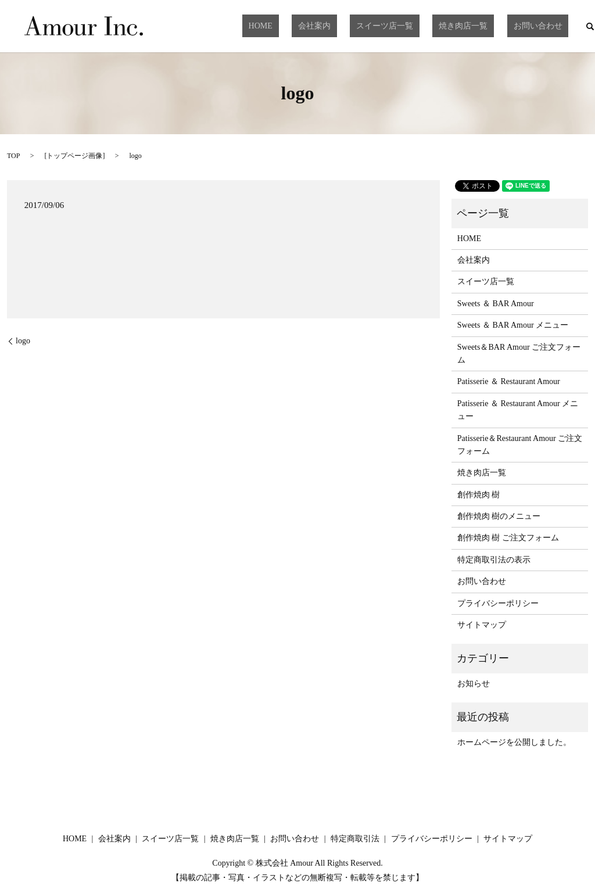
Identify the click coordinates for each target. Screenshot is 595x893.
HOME (317, 25)
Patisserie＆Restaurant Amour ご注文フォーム (519, 445)
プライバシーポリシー (498, 603)
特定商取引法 (355, 838)
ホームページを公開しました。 (514, 742)
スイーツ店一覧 (416, 25)
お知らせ (473, 683)
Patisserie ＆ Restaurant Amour (508, 381)
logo (23, 340)
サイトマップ (481, 625)
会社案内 (358, 25)
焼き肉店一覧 (482, 25)
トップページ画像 (74, 156)
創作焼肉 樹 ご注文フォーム (508, 537)
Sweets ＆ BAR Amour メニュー (512, 325)
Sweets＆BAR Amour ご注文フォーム (518, 353)
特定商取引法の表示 (494, 559)
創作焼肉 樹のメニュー (499, 516)
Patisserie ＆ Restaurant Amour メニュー (517, 410)
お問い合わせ (543, 25)
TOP (13, 156)
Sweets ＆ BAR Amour (495, 303)
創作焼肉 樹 (478, 494)
